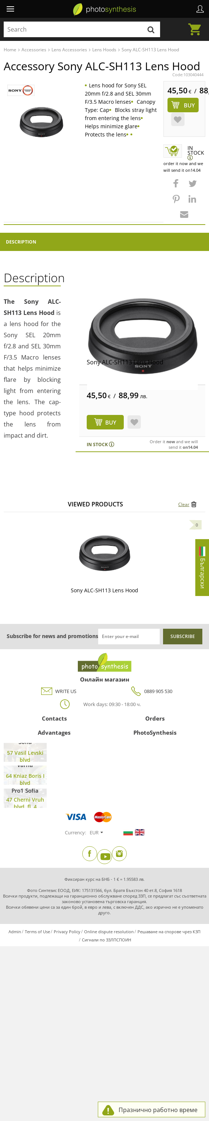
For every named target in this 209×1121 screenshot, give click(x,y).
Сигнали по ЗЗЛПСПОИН (106, 940)
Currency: (75, 832)
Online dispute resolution (109, 931)
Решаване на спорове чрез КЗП (168, 931)
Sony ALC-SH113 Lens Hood (125, 362)
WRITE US (58, 691)
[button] (177, 187)
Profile (200, 9)
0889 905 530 (150, 691)
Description (21, 242)
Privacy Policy (67, 931)
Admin (15, 931)
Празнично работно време (158, 1110)
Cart (196, 25)
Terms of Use (37, 931)
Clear (183, 504)
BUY (110, 422)
